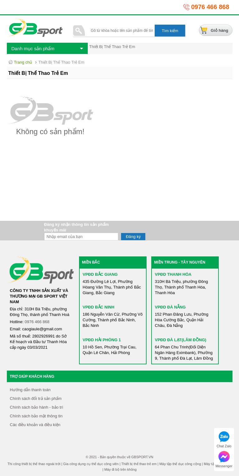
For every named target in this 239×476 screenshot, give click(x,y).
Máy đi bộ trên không (120, 469)
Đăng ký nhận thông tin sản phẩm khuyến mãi (76, 227)
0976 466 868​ (37, 321)
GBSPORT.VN (142, 457)
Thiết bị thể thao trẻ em (139, 464)
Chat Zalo (224, 439)
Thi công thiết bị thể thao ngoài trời (33, 464)
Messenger (224, 459)
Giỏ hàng (219, 30)
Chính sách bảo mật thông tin (36, 416)
